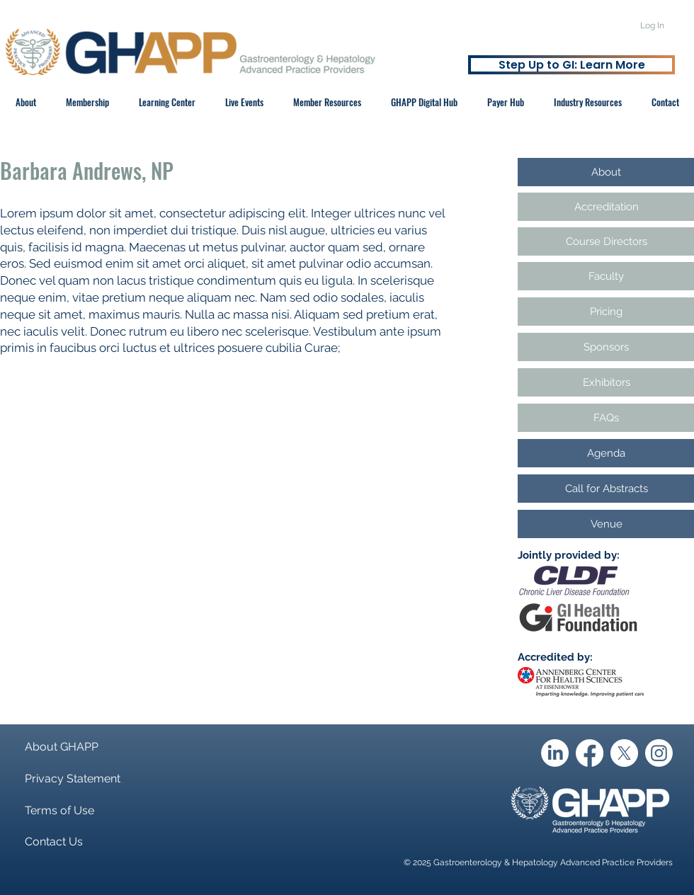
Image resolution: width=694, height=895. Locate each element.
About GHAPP (61, 746)
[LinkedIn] (555, 753)
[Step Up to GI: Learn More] (571, 64)
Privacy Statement (72, 778)
